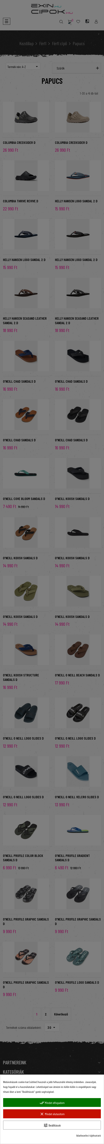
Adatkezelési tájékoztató (88, 1135)
